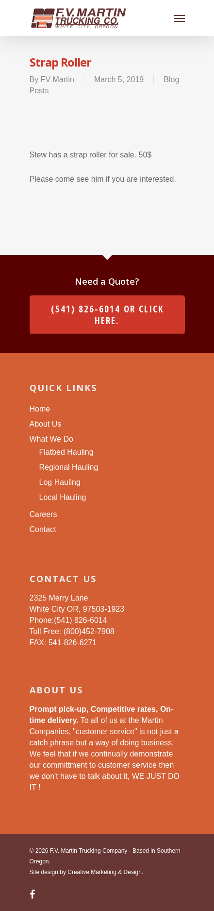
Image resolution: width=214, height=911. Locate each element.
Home (40, 409)
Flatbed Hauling (66, 452)
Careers (43, 514)
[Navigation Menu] (179, 18)
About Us (46, 424)
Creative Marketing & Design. (105, 872)
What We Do (51, 439)
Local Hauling (62, 497)
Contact (43, 529)
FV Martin (57, 79)
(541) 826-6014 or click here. (107, 315)
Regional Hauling (69, 467)
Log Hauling (60, 482)
